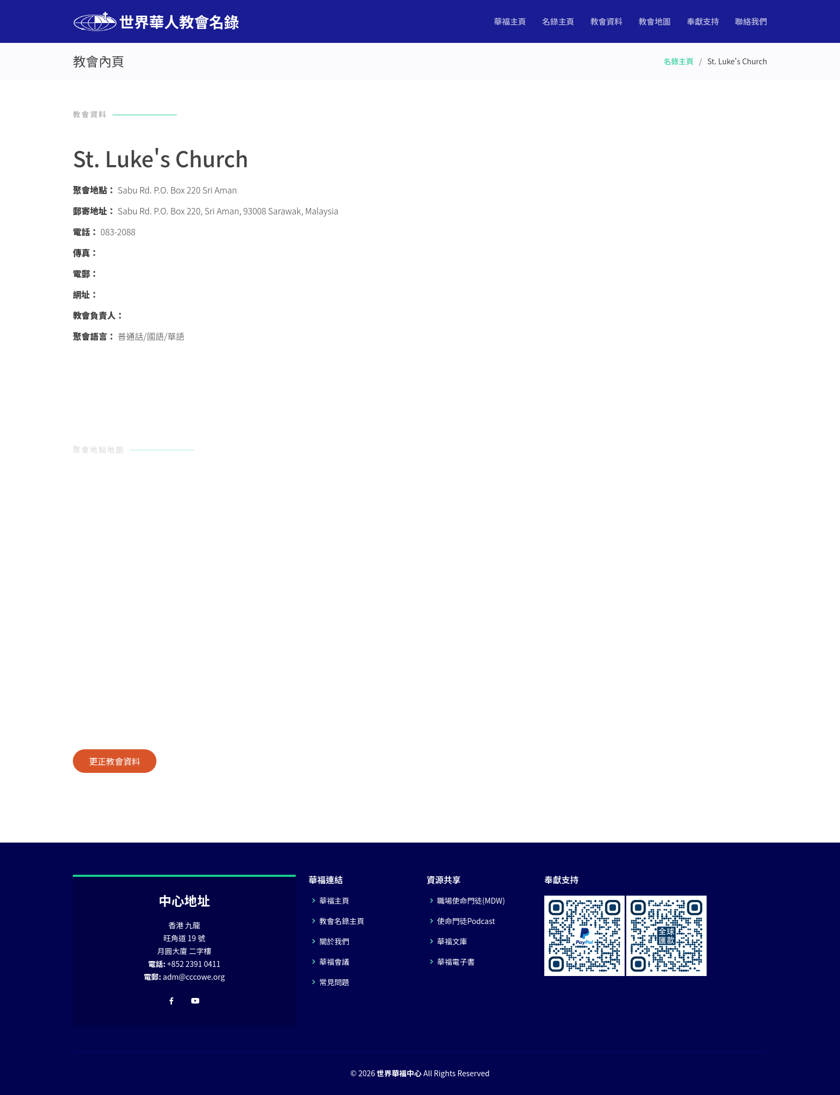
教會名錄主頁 (341, 921)
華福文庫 (452, 941)
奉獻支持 (703, 21)
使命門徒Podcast (466, 921)
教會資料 (606, 21)
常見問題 (334, 982)
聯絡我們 (751, 21)
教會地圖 (655, 21)
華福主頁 (510, 21)
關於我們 (334, 941)
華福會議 (334, 961)
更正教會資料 (114, 761)
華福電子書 (456, 961)
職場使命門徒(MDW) (471, 900)
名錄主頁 (558, 21)
